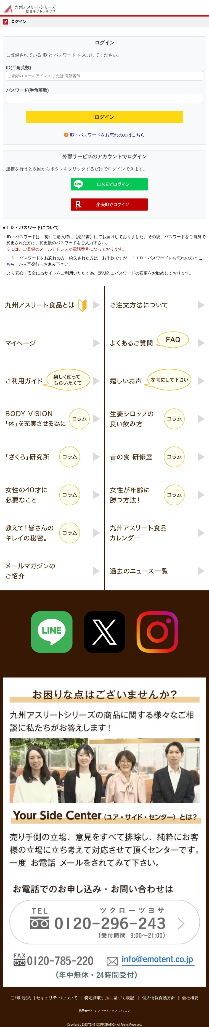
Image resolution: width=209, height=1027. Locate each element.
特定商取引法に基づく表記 (109, 997)
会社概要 (190, 997)
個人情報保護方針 (158, 997)
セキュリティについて (57, 997)
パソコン (124, 1010)
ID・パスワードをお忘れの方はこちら (107, 135)
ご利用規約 (20, 997)
